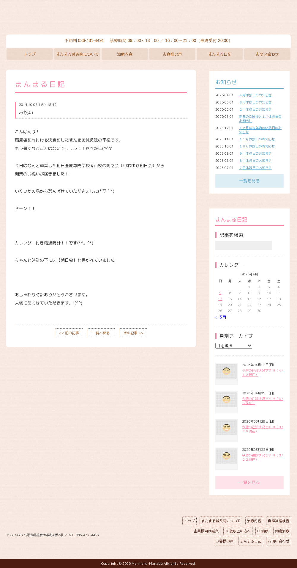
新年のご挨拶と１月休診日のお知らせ (260, 118)
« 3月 (220, 317)
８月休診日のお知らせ (255, 160)
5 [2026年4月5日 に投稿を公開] (220, 293)
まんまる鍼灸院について (77, 54)
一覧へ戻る (101, 332)
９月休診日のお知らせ (255, 153)
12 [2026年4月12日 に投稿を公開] (220, 298)
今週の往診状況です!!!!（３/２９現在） (262, 429)
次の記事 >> (133, 332)
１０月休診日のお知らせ (257, 146)
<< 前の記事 (69, 332)
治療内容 (124, 54)
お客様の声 (172, 54)
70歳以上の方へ (238, 531)
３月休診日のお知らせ (255, 102)
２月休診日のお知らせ (255, 109)
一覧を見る (249, 180)
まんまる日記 (219, 54)
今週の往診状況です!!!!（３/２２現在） (262, 457)
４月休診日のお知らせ (255, 95)
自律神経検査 (278, 520)
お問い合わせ (267, 54)
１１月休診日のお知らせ (257, 139)
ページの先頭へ (144, 534)
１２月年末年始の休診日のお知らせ (260, 129)
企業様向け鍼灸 (206, 531)
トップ (30, 54)
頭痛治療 (282, 531)
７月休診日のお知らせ (255, 167)
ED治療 (262, 531)
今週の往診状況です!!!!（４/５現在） (262, 400)
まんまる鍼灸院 (148, 18)
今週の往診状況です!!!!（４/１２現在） (262, 372)
